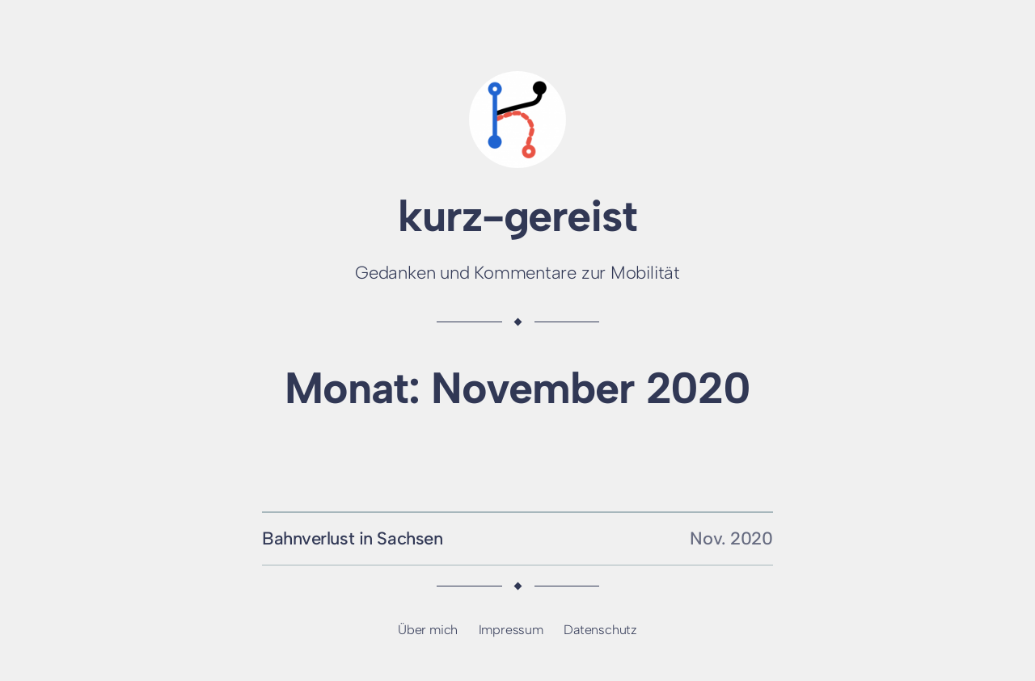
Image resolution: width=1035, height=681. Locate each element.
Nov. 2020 (731, 538)
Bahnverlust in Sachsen (352, 538)
